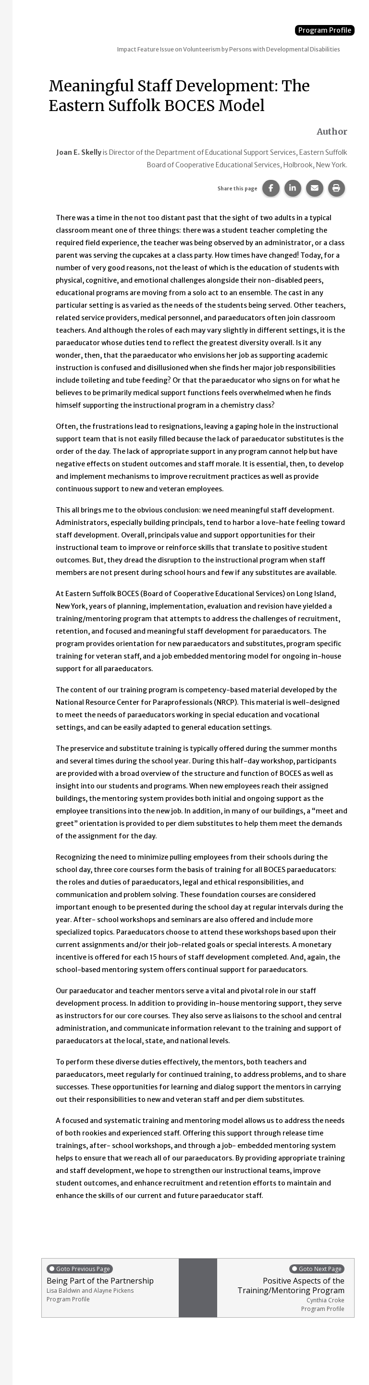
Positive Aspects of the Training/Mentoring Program (283, 1288)
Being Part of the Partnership (110, 1283)
